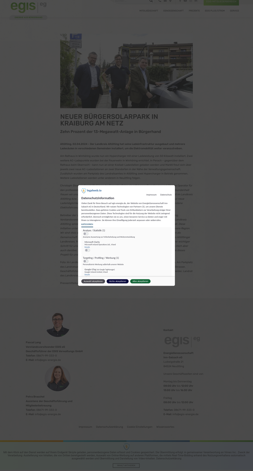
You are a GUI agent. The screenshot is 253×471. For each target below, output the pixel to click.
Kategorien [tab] (87, 224)
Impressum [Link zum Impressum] (151, 194)
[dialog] (126, 235)
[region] (126, 259)
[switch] (86, 234)
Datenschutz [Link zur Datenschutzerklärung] (166, 194)
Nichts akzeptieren (117, 281)
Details (87, 247)
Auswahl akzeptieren (93, 281)
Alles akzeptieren (140, 281)
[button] (85, 234)
